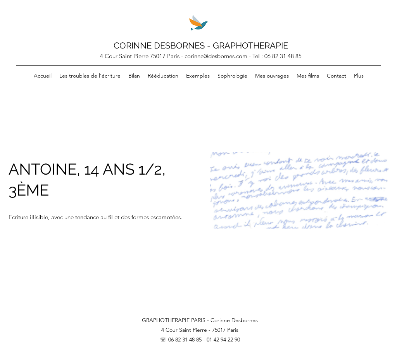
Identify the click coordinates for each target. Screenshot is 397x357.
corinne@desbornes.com (216, 56)
